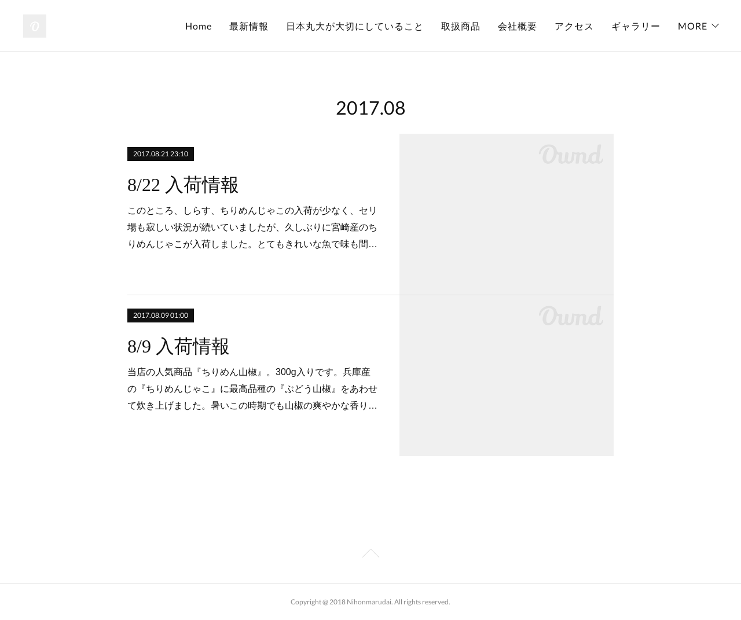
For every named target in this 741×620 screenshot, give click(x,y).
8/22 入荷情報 (183, 184)
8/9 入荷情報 (178, 346)
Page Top (370, 555)
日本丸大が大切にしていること (355, 25)
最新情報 (249, 25)
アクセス (574, 25)
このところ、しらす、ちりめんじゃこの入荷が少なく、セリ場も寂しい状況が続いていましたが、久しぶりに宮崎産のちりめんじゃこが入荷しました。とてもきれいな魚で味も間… (252, 227)
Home (198, 25)
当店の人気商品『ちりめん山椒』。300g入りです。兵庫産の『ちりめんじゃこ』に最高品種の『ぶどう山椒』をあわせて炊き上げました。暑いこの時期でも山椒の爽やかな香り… (252, 388)
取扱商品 (460, 25)
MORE (692, 25)
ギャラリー (636, 25)
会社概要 (517, 25)
